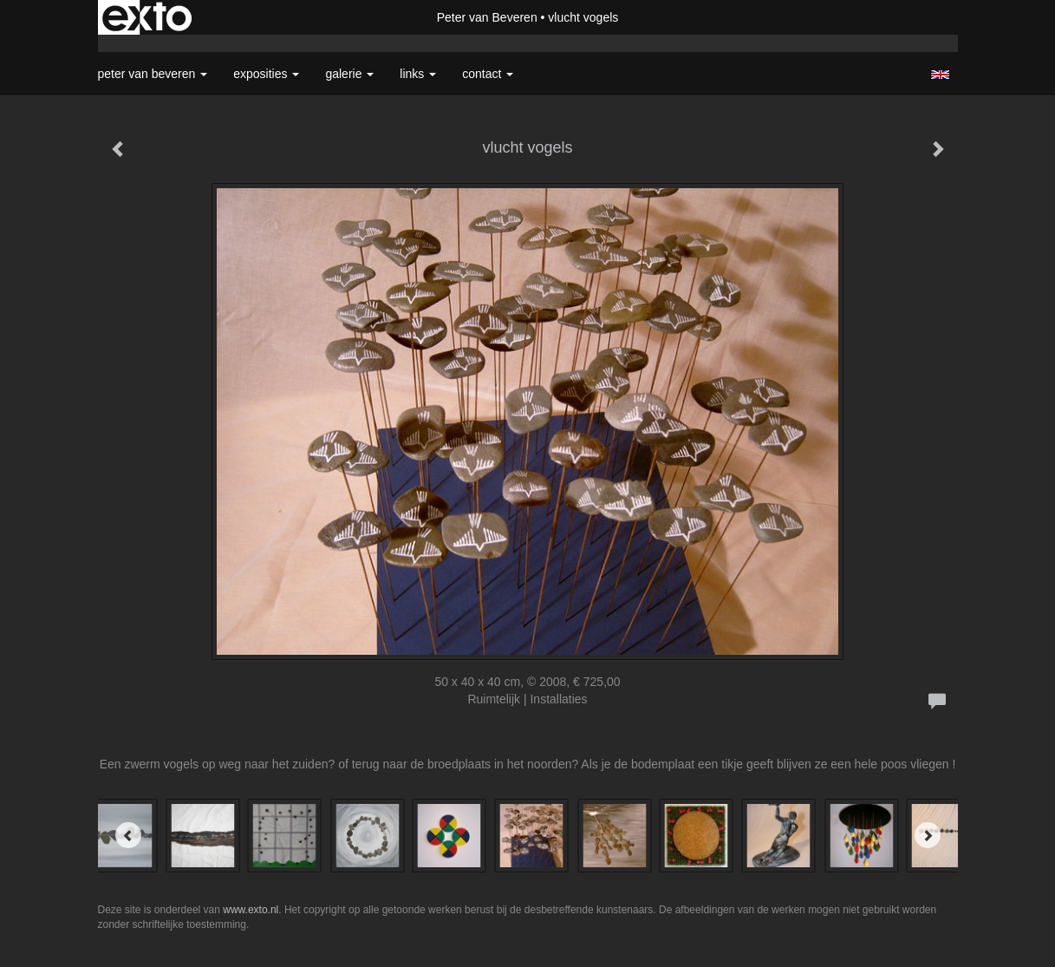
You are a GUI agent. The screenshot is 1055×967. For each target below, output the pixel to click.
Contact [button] (487, 74)
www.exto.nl (250, 910)
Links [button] (418, 74)
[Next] (928, 835)
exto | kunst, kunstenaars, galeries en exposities (147, 17)
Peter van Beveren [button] (153, 74)
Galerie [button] (349, 74)
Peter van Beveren (487, 17)
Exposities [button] (266, 74)
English (940, 74)
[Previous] (128, 835)
